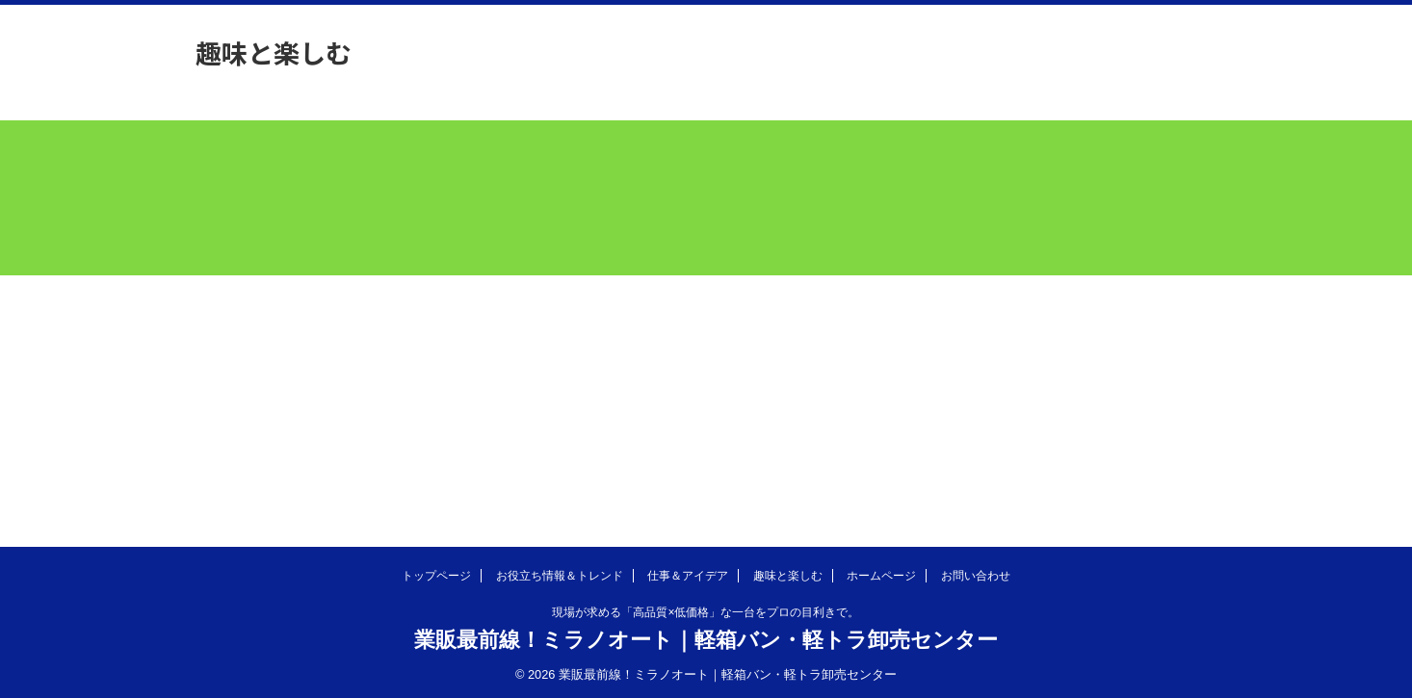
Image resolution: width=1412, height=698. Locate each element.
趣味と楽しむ (788, 575)
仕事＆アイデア (687, 575)
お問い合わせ (975, 575)
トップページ (436, 575)
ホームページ (881, 575)
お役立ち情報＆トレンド (559, 575)
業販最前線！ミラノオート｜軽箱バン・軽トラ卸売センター (706, 640)
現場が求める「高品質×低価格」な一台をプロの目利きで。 (705, 612)
